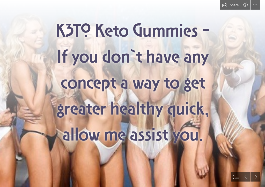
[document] (132, 93)
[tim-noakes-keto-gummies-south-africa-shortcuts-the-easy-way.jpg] (132, 93)
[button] (230, 5)
